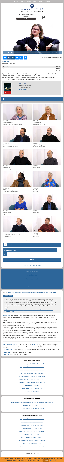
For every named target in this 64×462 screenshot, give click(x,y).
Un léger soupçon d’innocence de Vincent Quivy (32, 376)
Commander (24, 89)
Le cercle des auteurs (32, 271)
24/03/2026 (6, 143)
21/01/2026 (35, 233)
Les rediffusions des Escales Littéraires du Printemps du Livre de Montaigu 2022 (32, 402)
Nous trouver (32, 283)
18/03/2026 (35, 143)
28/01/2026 (6, 233)
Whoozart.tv (6, 354)
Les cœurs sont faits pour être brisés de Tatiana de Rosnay (32, 363)
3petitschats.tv (6, 352)
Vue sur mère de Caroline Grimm (32, 443)
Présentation (46, 1)
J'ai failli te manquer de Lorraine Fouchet (32, 437)
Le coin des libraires (32, 275)
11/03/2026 (5, 165)
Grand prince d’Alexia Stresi (32, 385)
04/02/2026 (36, 210)
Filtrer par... (32, 259)
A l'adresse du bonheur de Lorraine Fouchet (32, 425)
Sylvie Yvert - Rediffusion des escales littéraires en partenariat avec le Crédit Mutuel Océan (32, 292)
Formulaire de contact (32, 279)
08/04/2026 (6, 120)
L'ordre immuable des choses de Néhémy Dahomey (32, 382)
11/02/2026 (5, 210)
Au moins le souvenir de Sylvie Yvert (23, 1)
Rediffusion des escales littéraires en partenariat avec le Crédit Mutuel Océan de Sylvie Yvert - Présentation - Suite (28, 310)
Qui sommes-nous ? (32, 287)
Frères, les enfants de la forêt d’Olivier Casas (32, 370)
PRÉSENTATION (8, 296)
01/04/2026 (35, 120)
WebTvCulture (38, 1)
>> (17, 245)
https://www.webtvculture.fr (10, 344)
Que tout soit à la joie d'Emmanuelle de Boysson (32, 440)
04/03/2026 (36, 165)
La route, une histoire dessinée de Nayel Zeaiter (32, 379)
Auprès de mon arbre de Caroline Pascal (32, 388)
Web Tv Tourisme (7, 349)
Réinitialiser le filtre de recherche (32, 265)
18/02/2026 (35, 188)
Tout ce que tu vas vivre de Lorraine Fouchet (32, 446)
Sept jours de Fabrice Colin (32, 391)
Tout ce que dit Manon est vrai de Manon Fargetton (32, 431)
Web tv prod (35, 344)
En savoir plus (53, 460)
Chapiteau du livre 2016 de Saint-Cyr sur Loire (32, 408)
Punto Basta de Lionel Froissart (32, 434)
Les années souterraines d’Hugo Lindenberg (32, 373)
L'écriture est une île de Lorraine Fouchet (32, 422)
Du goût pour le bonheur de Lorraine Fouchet (32, 367)
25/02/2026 (6, 188)
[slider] (31, 52)
